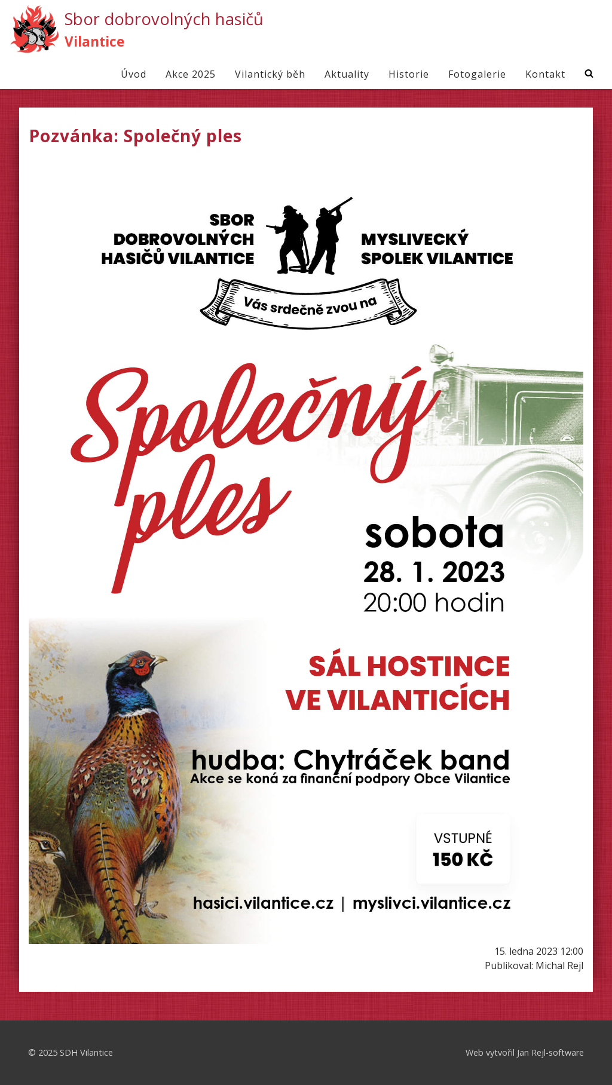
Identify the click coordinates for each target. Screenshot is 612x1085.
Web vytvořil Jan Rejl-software (525, 1052)
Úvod (133, 74)
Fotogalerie (477, 74)
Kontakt (545, 74)
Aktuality (347, 74)
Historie (408, 74)
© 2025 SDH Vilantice (70, 1052)
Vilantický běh (270, 74)
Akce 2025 (191, 74)
